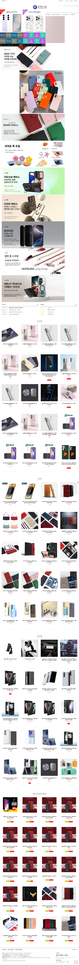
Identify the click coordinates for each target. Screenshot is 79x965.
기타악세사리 (65, 14)
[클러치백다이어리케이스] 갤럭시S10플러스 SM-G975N (49, 817)
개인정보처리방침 (18, 949)
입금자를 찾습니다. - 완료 (14, 309)
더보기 (38, 304)
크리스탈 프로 (46, 312)
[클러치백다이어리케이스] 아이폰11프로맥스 (68, 847)
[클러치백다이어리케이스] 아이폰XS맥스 (10, 906)
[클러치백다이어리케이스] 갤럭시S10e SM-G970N (29, 876)
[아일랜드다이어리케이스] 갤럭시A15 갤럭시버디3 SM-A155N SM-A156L (69, 906)
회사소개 (4, 949)
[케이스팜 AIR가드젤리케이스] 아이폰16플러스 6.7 (29, 463)
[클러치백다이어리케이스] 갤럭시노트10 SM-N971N (10, 876)
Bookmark (5, 0)
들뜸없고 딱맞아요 (47, 309)
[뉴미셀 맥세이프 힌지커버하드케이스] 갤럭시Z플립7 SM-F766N (49, 749)
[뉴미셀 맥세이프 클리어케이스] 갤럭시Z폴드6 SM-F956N (68, 719)
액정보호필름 (47, 14)
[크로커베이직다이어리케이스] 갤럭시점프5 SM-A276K (49, 532)
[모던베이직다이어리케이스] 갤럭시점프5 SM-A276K (49, 502)
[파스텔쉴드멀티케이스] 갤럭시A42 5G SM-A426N (10, 936)
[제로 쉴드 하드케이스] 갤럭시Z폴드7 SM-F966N (10, 749)
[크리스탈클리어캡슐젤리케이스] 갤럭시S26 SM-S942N (68, 344)
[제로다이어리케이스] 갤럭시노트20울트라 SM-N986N (49, 936)
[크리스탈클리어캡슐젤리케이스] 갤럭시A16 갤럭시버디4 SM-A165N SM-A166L (49, 434)
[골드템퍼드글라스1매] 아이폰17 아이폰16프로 (49, 404)
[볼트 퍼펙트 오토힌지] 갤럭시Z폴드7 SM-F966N (69, 689)
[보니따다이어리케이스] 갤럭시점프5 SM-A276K (69, 591)
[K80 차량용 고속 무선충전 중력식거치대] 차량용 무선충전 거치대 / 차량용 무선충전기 (68, 660)
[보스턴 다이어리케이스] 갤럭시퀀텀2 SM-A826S (29, 936)
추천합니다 (46, 307)
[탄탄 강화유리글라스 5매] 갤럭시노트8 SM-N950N (29, 906)
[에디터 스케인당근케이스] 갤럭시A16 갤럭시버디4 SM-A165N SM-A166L (68, 463)
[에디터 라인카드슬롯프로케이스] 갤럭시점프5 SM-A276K (68, 621)
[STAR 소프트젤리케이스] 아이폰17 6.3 (30, 374)
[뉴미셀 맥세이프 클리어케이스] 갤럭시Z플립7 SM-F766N (29, 749)
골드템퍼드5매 (46, 314)
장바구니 (61, 0)
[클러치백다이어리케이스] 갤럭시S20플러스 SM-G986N (10, 847)
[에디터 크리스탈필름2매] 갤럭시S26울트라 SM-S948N (10, 434)
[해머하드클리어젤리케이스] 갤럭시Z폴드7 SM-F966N (49, 719)
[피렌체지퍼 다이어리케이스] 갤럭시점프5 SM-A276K (68, 502)
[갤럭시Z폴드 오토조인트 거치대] (10, 659)
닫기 (20, 45)
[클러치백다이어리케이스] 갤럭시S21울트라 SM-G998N (69, 876)
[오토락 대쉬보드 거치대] (30, 659)
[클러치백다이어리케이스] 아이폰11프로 (49, 847)
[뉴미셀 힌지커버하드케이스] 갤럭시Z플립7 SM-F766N (10, 778)
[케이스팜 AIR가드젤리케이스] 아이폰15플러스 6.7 (68, 434)
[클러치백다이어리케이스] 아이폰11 (49, 876)
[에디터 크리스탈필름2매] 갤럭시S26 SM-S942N (10, 344)
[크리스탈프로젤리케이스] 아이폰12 (69, 403)
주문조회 (66, 0)
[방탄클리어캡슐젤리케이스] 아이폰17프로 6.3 (29, 344)
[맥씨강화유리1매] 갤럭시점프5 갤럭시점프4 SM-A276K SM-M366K (29, 502)
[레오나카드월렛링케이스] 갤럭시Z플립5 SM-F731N (68, 778)
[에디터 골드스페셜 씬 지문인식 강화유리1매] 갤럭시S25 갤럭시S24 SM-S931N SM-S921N (49, 375)
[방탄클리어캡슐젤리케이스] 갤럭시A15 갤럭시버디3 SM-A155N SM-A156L (10, 375)
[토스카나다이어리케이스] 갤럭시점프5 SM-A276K (10, 591)
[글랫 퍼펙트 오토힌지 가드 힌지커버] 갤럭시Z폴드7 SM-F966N (49, 689)
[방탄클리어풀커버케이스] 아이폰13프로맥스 (68, 374)
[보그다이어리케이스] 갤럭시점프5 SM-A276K (29, 561)
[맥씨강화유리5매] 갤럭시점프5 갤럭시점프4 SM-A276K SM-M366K (10, 502)
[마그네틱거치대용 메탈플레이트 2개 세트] (30, 404)
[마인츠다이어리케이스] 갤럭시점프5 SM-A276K (49, 591)
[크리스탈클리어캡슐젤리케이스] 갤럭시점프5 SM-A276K (49, 344)
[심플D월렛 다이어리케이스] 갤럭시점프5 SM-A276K (68, 532)
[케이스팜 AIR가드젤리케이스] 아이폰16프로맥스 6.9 (10, 463)
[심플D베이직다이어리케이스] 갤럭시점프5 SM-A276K (10, 561)
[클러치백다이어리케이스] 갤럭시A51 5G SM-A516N (69, 817)
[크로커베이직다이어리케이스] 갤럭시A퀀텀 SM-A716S (49, 906)
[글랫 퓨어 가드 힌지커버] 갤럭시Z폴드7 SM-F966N (29, 689)
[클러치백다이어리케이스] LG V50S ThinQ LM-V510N (30, 817)
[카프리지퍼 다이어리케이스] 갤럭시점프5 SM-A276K (29, 532)
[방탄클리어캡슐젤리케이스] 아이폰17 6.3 (29, 434)
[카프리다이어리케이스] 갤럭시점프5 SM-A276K (69, 561)
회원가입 (71, 0)
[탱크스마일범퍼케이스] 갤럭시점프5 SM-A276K (30, 621)
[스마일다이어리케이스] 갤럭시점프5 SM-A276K (30, 591)
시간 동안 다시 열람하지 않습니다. (8, 45)
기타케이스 (72, 14)
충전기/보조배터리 (56, 14)
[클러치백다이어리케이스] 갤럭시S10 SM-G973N (29, 847)
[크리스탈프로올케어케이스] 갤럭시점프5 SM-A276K (49, 621)
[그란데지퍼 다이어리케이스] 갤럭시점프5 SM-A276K (10, 532)
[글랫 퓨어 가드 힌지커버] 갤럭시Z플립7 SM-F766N (29, 778)
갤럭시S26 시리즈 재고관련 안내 (15, 312)
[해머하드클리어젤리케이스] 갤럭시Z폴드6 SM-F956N (29, 719)
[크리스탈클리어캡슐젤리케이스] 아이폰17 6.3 (10, 404)
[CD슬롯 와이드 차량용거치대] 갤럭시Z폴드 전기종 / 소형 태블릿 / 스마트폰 (49, 659)
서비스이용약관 (10, 949)
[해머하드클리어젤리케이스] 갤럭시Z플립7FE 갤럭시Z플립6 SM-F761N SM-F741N (10, 720)
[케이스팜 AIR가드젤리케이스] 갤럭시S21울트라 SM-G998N (49, 463)
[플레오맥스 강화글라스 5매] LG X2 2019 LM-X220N (10, 817)
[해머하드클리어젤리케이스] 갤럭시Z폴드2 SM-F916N (10, 689)
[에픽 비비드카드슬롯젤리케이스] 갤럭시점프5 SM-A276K (10, 621)
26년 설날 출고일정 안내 (14, 314)
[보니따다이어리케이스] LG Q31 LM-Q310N (69, 936)
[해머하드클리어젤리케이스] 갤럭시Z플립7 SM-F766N (68, 749)
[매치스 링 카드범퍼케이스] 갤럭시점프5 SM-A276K (49, 561)
